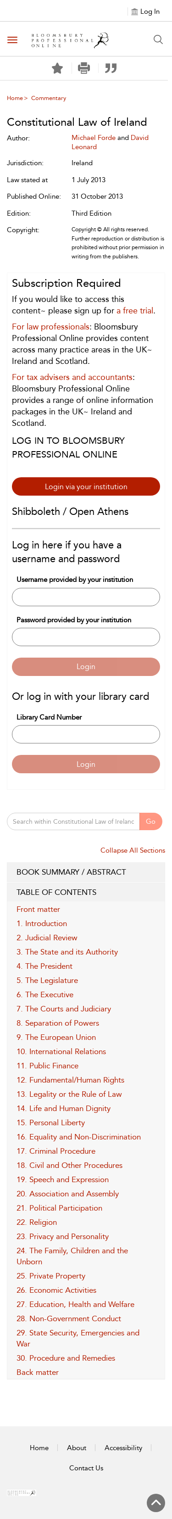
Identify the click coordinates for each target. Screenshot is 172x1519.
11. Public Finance (47, 1065)
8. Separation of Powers (58, 1023)
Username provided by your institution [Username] (75, 579)
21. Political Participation (59, 1207)
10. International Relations (61, 1051)
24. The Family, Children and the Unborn (72, 1256)
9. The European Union (56, 1037)
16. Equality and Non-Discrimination (79, 1136)
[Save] (57, 68)
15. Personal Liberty (51, 1122)
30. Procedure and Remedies (66, 1358)
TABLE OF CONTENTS (86, 893)
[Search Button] (158, 39)
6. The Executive (45, 994)
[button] (84, 68)
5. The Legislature (47, 980)
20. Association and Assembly (68, 1193)
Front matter (38, 909)
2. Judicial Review (47, 937)
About (76, 1448)
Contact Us (86, 1468)
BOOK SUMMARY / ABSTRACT (86, 872)
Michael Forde (94, 138)
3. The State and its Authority (67, 951)
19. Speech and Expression (63, 1179)
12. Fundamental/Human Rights (70, 1079)
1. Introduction (42, 923)
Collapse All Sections (132, 850)
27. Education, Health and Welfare (75, 1304)
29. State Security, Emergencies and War (78, 1338)
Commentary (48, 98)
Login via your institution (86, 486)
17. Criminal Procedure (56, 1151)
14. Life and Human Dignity (64, 1108)
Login (86, 666)
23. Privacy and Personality (63, 1236)
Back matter (38, 1372)
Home (15, 98)
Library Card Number (49, 717)
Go (150, 821)
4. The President (44, 966)
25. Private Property (51, 1275)
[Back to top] (156, 1503)
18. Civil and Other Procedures (69, 1165)
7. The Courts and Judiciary (64, 1008)
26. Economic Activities (56, 1290)
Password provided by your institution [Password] (74, 620)
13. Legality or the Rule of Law (69, 1094)
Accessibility (123, 1448)
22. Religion (37, 1222)
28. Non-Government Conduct (69, 1318)
